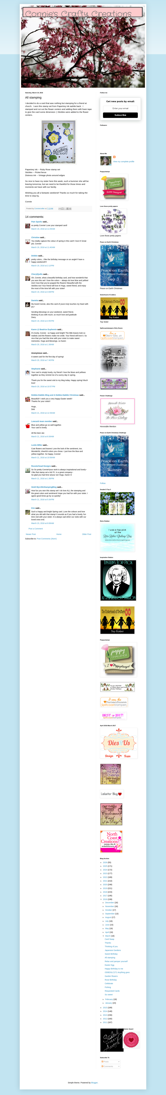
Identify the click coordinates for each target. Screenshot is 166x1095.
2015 (105, 1008)
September (110, 914)
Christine (35, 237)
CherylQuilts (37, 274)
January (109, 1003)
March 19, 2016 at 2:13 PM (42, 266)
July (107, 921)
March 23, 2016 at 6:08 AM (42, 523)
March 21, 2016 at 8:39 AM (42, 436)
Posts (105, 1062)
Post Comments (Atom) (47, 539)
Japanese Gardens (113, 950)
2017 (105, 896)
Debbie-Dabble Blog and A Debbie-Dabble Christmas (55, 395)
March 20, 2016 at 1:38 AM (42, 344)
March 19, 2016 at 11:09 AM (43, 229)
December (109, 902)
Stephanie (35, 369)
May (107, 928)
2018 (105, 892)
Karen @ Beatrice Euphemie (44, 329)
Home (58, 534)
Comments (107, 1066)
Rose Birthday (111, 980)
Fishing (108, 987)
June (107, 925)
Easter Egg (109, 965)
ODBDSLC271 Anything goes (117, 972)
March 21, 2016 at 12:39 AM (43, 413)
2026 (105, 862)
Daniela (34, 300)
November (109, 906)
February (109, 999)
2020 (105, 884)
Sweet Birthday (111, 954)
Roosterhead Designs (41, 466)
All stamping (110, 957)
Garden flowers (111, 976)
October (109, 910)
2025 (105, 866)
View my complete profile (123, 161)
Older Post (86, 534)
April (107, 932)
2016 (105, 899)
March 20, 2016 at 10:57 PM (43, 386)
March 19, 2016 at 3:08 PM (42, 292)
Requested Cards (112, 991)
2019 (105, 888)
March (108, 936)
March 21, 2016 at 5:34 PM (42, 499)
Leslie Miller (36, 445)
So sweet (109, 994)
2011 (105, 1022)
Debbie (34, 256)
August (108, 917)
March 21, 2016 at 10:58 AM (43, 457)
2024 (105, 870)
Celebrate (109, 983)
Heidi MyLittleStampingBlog (44, 487)
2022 (105, 877)
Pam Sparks (36, 222)
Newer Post (31, 534)
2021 (105, 881)
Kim (33, 508)
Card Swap (109, 939)
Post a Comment (36, 529)
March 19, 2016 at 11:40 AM (43, 247)
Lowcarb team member (41, 421)
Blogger (94, 1083)
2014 (105, 1011)
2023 (105, 873)
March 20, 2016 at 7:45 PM (42, 360)
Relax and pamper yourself (116, 961)
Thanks (108, 943)
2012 (105, 1019)
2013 (105, 1015)
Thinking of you (111, 946)
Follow (102, 483)
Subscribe (120, 115)
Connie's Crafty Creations (78, 14)
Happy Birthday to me (114, 969)
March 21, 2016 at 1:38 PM (42, 478)
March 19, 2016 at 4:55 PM (42, 321)
